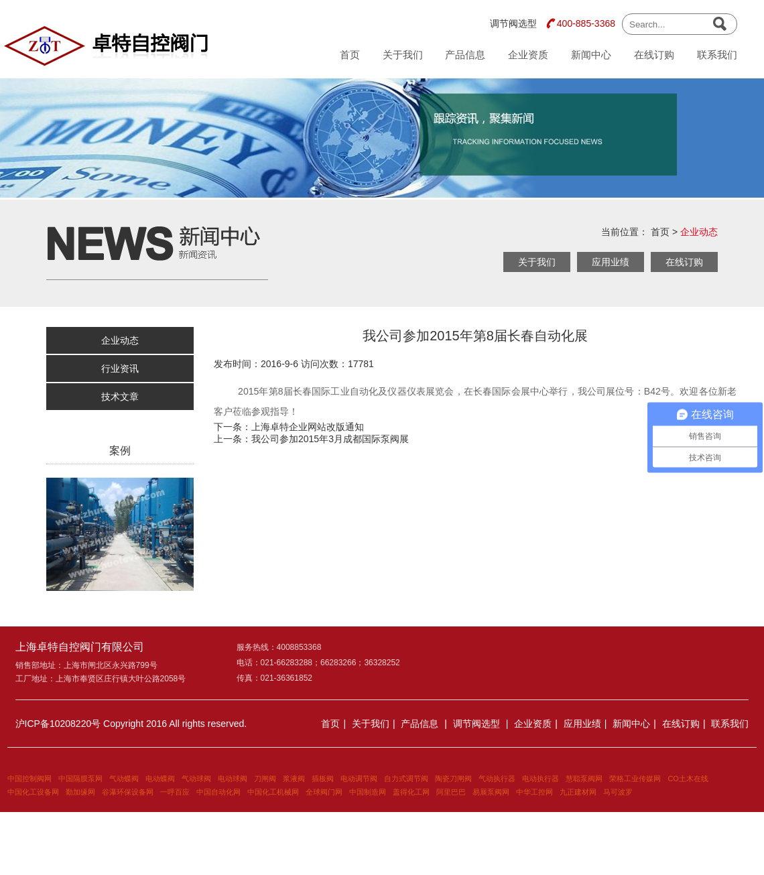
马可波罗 (618, 792)
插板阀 (323, 779)
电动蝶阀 (160, 779)
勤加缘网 (80, 792)
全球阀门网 (324, 792)
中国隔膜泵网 (80, 779)
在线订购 (654, 54)
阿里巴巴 (451, 792)
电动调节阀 (358, 779)
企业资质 (528, 54)
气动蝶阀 (124, 779)
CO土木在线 (687, 779)
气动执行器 (497, 779)
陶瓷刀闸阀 (453, 779)
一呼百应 (175, 792)
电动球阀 (232, 779)
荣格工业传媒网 (635, 779)
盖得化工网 (411, 792)
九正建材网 (578, 792)
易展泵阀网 (490, 792)
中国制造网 (367, 792)
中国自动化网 (218, 792)
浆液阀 (294, 779)
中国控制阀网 (29, 779)
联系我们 (717, 54)
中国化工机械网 (273, 792)
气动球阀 (196, 779)
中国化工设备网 (33, 792)
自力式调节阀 (406, 779)
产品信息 (465, 54)
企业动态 (699, 231)
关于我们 (403, 54)
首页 (350, 54)
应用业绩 (610, 262)
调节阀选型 (513, 23)
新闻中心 (591, 54)
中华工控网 (534, 792)
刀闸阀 (265, 779)
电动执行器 (540, 779)
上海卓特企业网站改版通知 (307, 426)
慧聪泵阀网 (584, 779)
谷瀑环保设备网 (127, 792)
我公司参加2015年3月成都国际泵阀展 (330, 438)
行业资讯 (120, 368)
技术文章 (120, 396)
